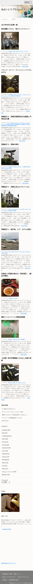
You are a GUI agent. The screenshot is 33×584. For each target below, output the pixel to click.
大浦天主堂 (10, 210)
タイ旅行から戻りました (8, 409)
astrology (4, 430)
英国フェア (18, 95)
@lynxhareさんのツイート (8, 563)
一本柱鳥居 (24, 166)
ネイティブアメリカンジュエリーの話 (12, 412)
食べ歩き (15, 298)
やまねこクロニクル (19, 51)
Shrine (10, 166)
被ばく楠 (6, 168)
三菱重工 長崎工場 (10, 124)
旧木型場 (28, 124)
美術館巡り (23, 339)
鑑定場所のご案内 (7, 574)
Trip (9, 122)
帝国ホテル (13, 95)
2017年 (13, 19)
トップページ (4, 19)
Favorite (4, 445)
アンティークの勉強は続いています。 (12, 418)
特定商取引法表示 (14, 580)
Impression (11, 94)
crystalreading (6, 436)
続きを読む (25, 66)
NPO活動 (4, 459)
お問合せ (4, 580)
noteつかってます (7, 529)
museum (10, 339)
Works (13, 51)
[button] (28, 2)
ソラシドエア (22, 251)
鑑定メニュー (17, 574)
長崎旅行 (10, 168)
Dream (4, 442)
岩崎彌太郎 (23, 124)
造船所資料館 (4, 125)
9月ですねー (5, 420)
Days (3, 439)
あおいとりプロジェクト (13, 9)
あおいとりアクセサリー (9, 577)
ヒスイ (25, 51)
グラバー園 (21, 209)
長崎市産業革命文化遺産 (12, 125)
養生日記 (4, 474)
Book (3, 433)
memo (3, 451)
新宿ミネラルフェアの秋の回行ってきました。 (15, 414)
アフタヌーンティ (25, 94)
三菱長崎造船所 (18, 124)
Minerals (10, 51)
